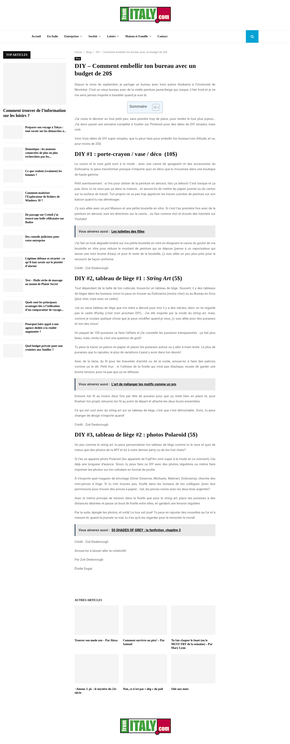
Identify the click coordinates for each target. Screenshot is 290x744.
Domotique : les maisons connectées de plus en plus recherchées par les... (41, 153)
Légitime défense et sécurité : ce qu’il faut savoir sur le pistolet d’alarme (45, 262)
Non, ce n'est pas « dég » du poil (143, 689)
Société (92, 36)
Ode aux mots (179, 689)
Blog (78, 58)
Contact (162, 36)
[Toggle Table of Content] (153, 107)
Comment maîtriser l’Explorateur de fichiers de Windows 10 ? (42, 196)
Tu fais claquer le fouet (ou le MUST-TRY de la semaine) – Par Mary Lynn (191, 644)
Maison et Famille (136, 36)
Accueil (36, 36)
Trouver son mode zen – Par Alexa (96, 640)
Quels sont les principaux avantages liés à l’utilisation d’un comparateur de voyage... (44, 306)
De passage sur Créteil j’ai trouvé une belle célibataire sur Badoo (44, 218)
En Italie (52, 36)
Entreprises (71, 36)
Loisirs (111, 36)
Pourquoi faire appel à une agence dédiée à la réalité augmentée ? (42, 328)
